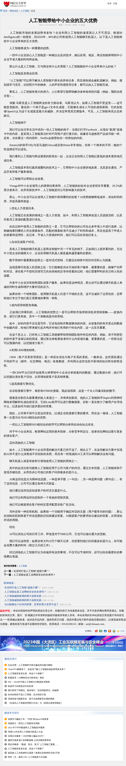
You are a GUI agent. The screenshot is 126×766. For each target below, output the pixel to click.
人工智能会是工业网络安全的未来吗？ (35, 574)
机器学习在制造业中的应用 (20, 686)
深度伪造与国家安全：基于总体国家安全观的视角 (31, 699)
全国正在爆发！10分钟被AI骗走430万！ (26, 736)
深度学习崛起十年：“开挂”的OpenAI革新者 (28, 719)
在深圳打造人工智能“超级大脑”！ (32, 571)
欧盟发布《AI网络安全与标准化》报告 (26, 677)
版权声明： (6, 611)
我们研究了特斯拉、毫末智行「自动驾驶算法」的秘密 (33, 690)
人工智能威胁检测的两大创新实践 (22, 596)
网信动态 (14, 11)
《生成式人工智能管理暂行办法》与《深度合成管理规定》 (35, 703)
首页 (5, 11)
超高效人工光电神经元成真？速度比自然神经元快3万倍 (34, 753)
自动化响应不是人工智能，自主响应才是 (27, 694)
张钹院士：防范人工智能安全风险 (24, 723)
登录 (109, 3)
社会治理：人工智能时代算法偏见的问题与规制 (30, 665)
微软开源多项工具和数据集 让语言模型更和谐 (29, 740)
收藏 (122, 631)
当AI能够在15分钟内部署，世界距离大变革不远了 (31, 604)
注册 (115, 3)
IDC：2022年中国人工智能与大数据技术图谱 (29, 682)
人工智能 (24, 11)
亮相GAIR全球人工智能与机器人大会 (25, 732)
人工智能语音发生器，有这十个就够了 (26, 673)
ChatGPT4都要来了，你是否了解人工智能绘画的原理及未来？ (37, 669)
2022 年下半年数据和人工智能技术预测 (26, 727)
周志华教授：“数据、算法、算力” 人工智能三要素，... (33, 744)
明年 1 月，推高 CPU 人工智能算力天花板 (27, 757)
